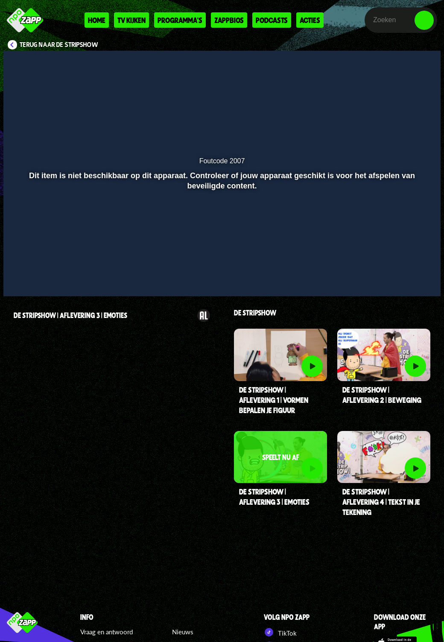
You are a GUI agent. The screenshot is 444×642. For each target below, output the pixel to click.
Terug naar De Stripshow (59, 45)
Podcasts (272, 20)
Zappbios (229, 20)
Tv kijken (131, 20)
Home (96, 20)
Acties (310, 20)
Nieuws (182, 632)
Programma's (180, 20)
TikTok (280, 632)
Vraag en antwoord (106, 632)
